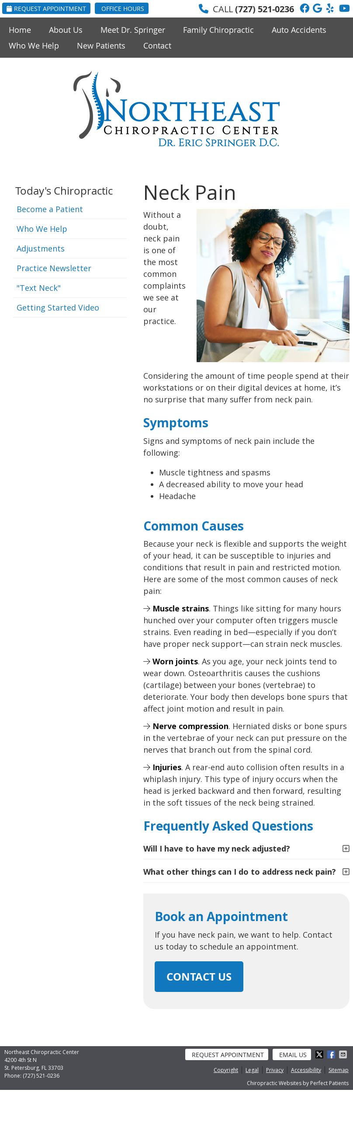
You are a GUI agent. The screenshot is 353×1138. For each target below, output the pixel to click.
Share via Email (344, 1054)
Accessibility (306, 1070)
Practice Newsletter (54, 268)
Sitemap (339, 1070)
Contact (157, 45)
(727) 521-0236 (264, 9)
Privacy (275, 1070)
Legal (252, 1070)
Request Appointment (46, 8)
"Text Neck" (39, 288)
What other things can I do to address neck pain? (239, 871)
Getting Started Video (58, 307)
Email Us (293, 1055)
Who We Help (34, 45)
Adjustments (41, 248)
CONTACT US (199, 976)
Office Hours (122, 8)
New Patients (101, 45)
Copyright (226, 1070)
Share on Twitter (320, 1054)
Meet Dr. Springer (132, 29)
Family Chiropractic (218, 29)
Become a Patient (50, 209)
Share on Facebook (332, 1054)
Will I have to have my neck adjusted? (216, 848)
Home (20, 29)
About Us (66, 29)
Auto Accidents (299, 29)
